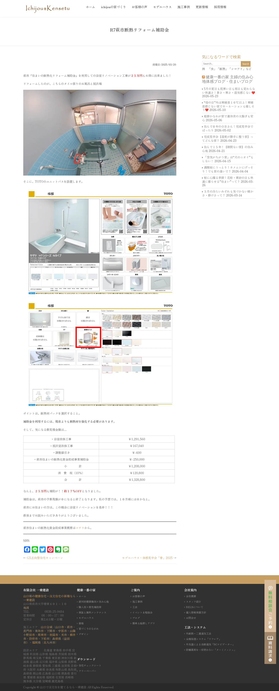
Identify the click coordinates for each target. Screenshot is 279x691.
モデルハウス (162, 6)
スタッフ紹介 (193, 601)
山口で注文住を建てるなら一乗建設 (63, 687)
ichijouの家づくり (113, 6)
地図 (26, 608)
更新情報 (202, 6)
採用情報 (220, 6)
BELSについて (194, 607)
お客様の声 (139, 6)
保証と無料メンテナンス (92, 612)
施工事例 (183, 6)
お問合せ (191, 618)
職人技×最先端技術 (90, 607)
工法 (134, 607)
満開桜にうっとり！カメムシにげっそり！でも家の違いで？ (227, 169)
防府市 (33, 638)
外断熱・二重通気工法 (198, 633)
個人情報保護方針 (196, 612)
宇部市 (62, 631)
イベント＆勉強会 (142, 612)
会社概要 (191, 596)
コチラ (80, 528)
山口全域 (46, 627)
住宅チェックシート (90, 665)
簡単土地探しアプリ (143, 623)
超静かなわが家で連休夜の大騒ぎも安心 (227, 118)
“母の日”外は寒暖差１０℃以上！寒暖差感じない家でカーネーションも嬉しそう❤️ (228, 106)
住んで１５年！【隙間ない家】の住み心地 (227, 149)
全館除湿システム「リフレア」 (203, 639)
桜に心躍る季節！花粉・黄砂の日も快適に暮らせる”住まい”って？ (227, 179)
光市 (64, 635)
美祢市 (39, 631)
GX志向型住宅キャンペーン (45, 558)
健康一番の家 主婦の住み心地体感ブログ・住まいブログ (227, 79)
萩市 (70, 627)
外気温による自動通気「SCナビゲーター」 (210, 644)
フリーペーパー (87, 671)
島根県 (56, 638)
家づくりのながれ (89, 628)
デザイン (84, 634)
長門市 (27, 631)
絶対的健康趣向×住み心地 (94, 601)
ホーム (90, 6)
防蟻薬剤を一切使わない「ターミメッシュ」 (211, 650)
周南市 (42, 635)
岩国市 (53, 635)
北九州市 (49, 642)
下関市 (50, 631)
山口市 (59, 627)
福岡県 (36, 642)
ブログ (136, 618)
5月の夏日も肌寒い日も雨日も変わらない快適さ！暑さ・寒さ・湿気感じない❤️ (228, 91)
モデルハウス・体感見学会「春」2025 (147, 558)
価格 (81, 623)
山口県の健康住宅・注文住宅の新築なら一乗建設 (49, 598)
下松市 (45, 638)
